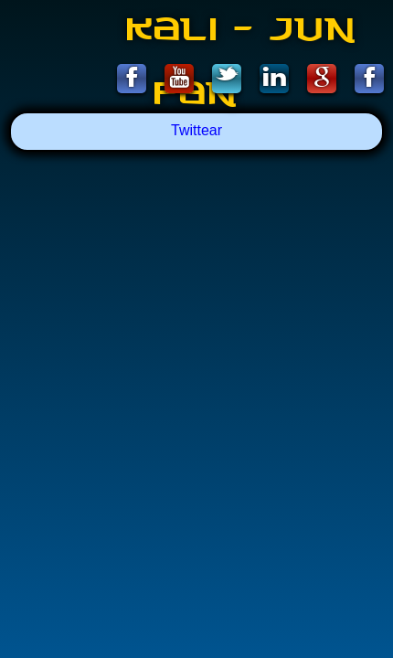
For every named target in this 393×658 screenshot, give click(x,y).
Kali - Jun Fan (242, 39)
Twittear (196, 130)
